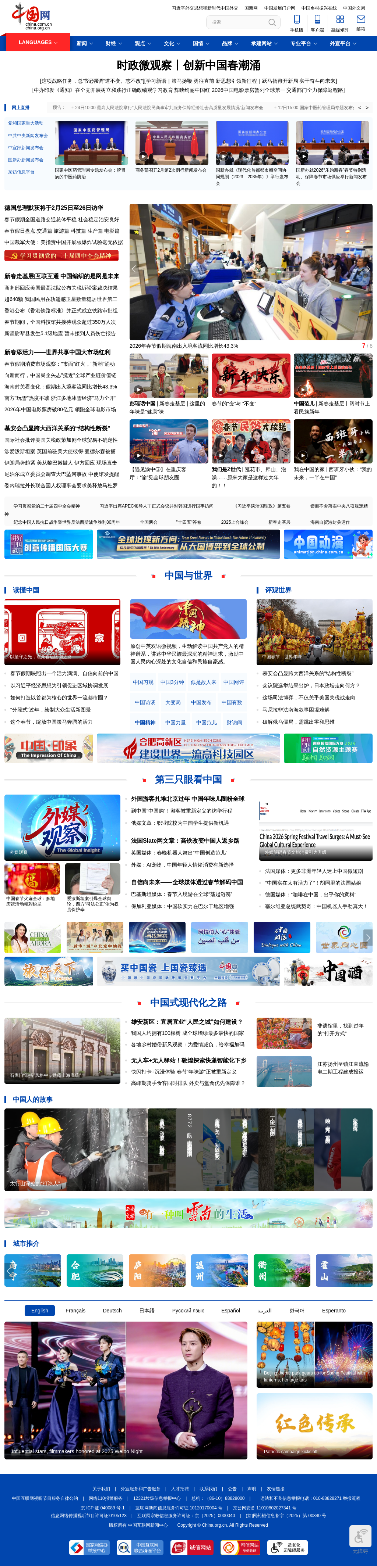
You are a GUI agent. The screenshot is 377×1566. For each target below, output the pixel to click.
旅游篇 (61, 231)
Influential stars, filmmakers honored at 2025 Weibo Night (77, 1451)
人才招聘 (180, 1488)
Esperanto (334, 1311)
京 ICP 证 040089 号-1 (103, 1508)
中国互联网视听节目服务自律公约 (45, 1498)
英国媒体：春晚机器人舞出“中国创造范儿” (179, 853)
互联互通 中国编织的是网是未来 (77, 276)
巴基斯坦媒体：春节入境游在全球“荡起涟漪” (181, 894)
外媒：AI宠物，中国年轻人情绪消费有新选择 (182, 865)
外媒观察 (19, 852)
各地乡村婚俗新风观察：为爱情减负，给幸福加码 (187, 1044)
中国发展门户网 (279, 8)
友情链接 (276, 1488)
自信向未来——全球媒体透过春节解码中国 (187, 882)
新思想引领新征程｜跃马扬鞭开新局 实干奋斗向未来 (276, 81)
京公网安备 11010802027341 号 (264, 1508)
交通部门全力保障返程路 (314, 90)
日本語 (147, 1311)
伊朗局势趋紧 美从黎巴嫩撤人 (38, 463)
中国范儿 (304, 403)
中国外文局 (354, 8)
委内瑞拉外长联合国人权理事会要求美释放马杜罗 (61, 485)
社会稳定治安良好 (98, 219)
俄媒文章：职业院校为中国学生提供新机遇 (180, 823)
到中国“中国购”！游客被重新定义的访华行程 (181, 811)
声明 (251, 1488)
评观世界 (278, 590)
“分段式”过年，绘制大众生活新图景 (50, 710)
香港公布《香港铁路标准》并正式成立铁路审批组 (61, 310)
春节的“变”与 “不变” (234, 403)
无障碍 (360, 1539)
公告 (232, 1488)
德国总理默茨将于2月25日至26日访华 (53, 208)
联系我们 (208, 1488)
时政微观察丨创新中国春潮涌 (188, 65)
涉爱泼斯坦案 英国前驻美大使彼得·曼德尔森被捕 (60, 451)
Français (75, 1311)
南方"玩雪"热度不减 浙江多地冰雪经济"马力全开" (60, 398)
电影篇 (112, 231)
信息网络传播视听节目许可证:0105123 (89, 1515)
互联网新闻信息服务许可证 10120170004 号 (178, 1508)
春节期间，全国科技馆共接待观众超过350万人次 (60, 322)
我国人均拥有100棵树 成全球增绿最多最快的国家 (187, 1033)
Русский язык (188, 1311)
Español (230, 1311)
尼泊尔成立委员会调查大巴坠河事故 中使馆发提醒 (61, 474)
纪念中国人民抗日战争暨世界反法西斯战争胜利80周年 (67, 522)
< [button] (359, 108)
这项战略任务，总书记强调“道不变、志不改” (92, 81)
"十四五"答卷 (188, 522)
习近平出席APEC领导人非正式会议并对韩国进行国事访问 (157, 506)
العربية (264, 1311)
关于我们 (101, 1488)
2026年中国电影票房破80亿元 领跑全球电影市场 (60, 409)
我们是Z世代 (226, 469)
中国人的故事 (33, 1099)
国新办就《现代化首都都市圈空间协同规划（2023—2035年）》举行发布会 (252, 177)
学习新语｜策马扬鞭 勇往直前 (180, 81)
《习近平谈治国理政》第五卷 (261, 506)
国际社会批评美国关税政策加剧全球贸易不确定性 (61, 440)
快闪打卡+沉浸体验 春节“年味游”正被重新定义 (184, 1072)
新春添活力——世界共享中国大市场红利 (57, 352)
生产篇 (95, 231)
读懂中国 (26, 590)
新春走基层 (279, 522)
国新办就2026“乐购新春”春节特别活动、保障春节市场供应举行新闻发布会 (331, 177)
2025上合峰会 (235, 522)
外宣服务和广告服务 (141, 1488)
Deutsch (112, 1311)
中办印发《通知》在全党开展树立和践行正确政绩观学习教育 (103, 90)
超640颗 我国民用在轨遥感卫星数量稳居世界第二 (60, 299)
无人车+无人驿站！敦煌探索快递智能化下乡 (188, 1060)
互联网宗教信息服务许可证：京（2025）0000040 (186, 1515)
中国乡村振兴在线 (319, 8)
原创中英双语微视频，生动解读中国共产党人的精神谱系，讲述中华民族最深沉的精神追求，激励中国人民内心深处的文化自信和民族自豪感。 (187, 653)
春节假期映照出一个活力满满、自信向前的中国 (64, 673)
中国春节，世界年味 (282, 656)
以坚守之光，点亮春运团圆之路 (41, 656)
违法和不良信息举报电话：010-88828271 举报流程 (310, 1498)
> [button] (367, 108)
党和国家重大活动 (25, 123)
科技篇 (78, 231)
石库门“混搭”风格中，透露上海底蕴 (44, 1075)
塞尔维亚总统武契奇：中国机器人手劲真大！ (316, 906)
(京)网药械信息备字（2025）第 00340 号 (286, 1515)
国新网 (251, 8)
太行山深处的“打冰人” (35, 1183)
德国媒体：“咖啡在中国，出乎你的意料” (310, 894)
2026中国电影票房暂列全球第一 (248, 90)
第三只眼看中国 (188, 779)
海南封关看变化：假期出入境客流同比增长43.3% (60, 387)
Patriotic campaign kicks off (290, 1451)
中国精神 (145, 722)
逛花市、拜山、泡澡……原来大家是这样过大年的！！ (249, 477)
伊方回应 (84, 463)
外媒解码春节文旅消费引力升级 (296, 852)
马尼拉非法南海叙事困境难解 (296, 710)
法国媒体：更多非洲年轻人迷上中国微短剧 (314, 871)
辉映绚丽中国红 (192, 90)
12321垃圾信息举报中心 (157, 1498)
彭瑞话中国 (142, 403)
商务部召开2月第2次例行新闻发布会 (171, 170)
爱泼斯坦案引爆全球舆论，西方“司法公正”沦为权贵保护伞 (93, 904)
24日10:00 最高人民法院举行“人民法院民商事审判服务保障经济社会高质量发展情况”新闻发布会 (169, 107)
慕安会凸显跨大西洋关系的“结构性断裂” (57, 428)
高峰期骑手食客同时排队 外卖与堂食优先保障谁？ (188, 1083)
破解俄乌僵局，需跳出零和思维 (299, 722)
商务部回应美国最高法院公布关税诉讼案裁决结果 (61, 288)
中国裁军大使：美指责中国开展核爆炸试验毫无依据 (63, 242)
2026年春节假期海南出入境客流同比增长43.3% (184, 346)
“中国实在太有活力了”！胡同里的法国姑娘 (313, 883)
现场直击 (106, 463)
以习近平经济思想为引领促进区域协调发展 (59, 685)
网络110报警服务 (106, 1498)
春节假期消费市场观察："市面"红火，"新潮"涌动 (59, 364)
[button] (368, 269)
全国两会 (149, 522)
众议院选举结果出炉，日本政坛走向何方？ (311, 685)
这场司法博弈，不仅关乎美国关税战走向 (309, 697)
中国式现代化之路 (188, 1002)
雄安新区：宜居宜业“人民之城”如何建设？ (187, 1022)
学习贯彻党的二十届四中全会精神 (47, 506)
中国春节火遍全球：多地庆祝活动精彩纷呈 (30, 901)
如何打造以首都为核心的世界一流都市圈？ (59, 697)
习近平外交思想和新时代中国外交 (205, 8)
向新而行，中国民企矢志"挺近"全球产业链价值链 (60, 375)
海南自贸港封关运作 (330, 522)
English (39, 1311)
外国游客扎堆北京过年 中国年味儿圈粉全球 (187, 799)
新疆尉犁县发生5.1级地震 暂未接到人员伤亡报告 (60, 333)
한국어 (297, 1311)
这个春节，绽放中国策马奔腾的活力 (51, 722)
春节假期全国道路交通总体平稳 (40, 219)
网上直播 (20, 107)
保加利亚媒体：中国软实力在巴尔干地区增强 (182, 906)
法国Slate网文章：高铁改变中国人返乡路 (185, 841)
